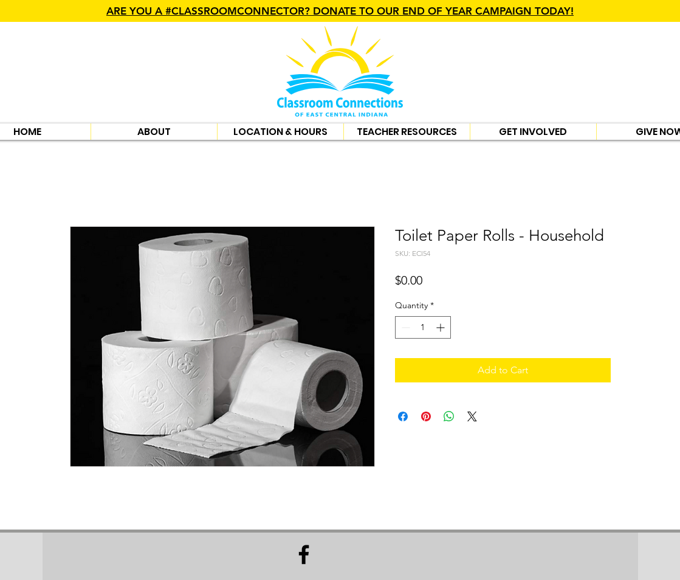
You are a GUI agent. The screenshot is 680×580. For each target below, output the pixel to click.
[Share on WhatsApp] (449, 416)
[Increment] (441, 327)
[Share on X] (472, 416)
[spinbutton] (423, 327)
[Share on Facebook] (403, 416)
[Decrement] (404, 327)
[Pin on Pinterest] (426, 416)
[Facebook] (304, 554)
